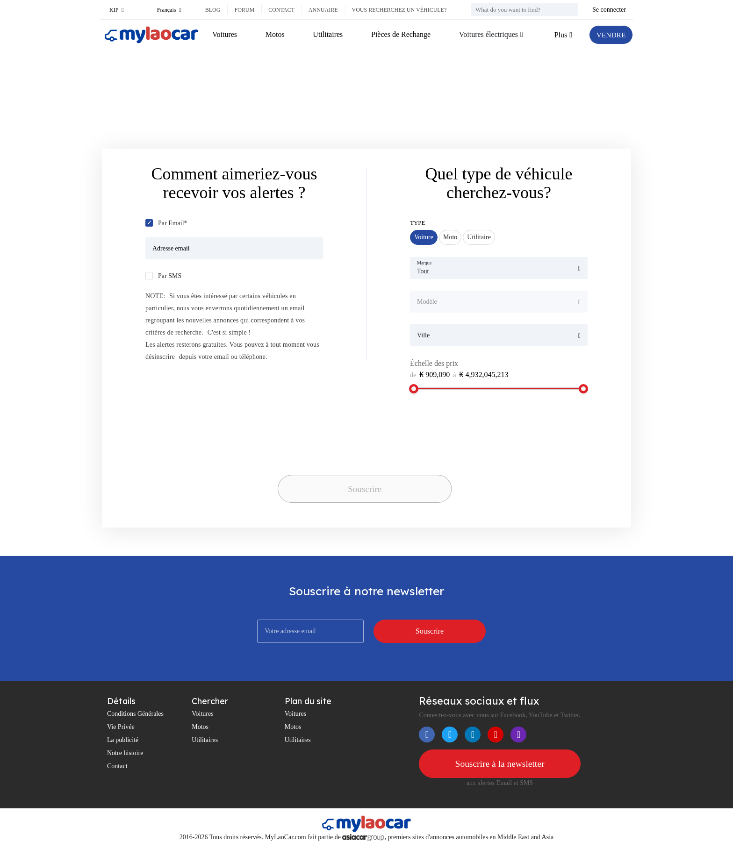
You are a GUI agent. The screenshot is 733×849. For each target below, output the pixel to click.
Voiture (423, 237)
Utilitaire (479, 237)
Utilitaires (327, 34)
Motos (274, 34)
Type (417, 222)
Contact (281, 10)
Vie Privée (121, 726)
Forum (244, 10)
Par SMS (169, 275)
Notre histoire (125, 752)
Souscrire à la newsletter (500, 764)
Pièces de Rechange (400, 34)
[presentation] (343, 453)
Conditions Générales (135, 713)
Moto (450, 237)
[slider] (413, 388)
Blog (213, 10)
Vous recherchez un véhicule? (399, 10)
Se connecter (609, 9)
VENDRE (610, 35)
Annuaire (323, 10)
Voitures (224, 34)
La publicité (122, 739)
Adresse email (171, 248)
